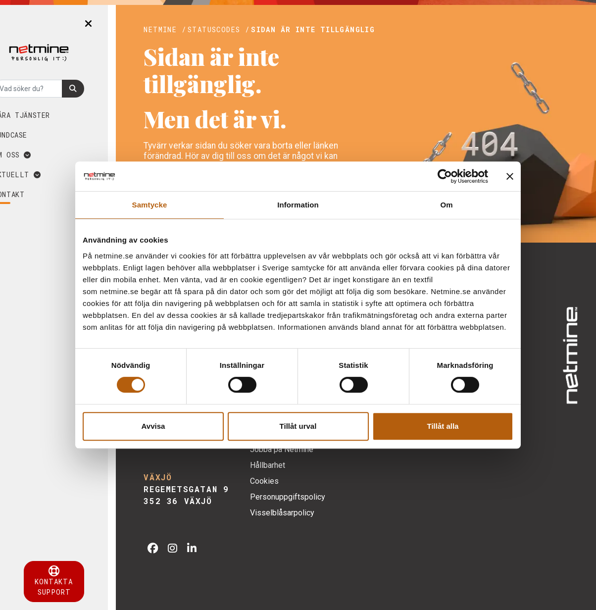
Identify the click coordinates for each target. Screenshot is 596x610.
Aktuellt (47, 174)
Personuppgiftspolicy (304, 497)
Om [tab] (446, 205)
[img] (569, 353)
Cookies (281, 481)
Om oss (43, 154)
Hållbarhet (284, 465)
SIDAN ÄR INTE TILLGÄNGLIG (335, 29)
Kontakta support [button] (69, 581)
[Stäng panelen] (509, 176)
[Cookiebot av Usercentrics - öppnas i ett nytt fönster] (444, 176)
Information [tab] (298, 205)
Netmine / (187, 29)
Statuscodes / (241, 29)
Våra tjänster (52, 115)
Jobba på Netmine (298, 449)
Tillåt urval (298, 426)
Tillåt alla (443, 426)
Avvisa (153, 426)
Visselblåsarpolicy (299, 512)
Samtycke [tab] (149, 205)
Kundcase (41, 135)
